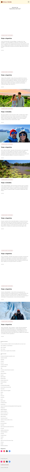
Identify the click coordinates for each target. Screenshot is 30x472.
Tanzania (2, 433)
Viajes (2, 438)
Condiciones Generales (5, 464)
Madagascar (3, 407)
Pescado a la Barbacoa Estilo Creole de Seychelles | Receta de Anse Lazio (13, 343)
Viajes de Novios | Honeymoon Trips (7, 440)
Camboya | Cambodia (4, 364)
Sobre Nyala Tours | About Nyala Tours (7, 426)
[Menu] (28, 2)
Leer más (2, 50)
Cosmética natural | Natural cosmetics (7, 369)
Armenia (2, 361)
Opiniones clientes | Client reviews (7, 35)
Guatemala (2, 388)
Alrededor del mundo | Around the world (8, 356)
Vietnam (2, 442)
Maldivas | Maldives (4, 411)
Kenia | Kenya (3, 404)
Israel (2, 399)
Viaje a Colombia (6, 112)
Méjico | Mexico (3, 416)
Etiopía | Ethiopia (4, 381)
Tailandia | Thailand (4, 431)
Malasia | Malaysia (4, 409)
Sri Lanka (2, 428)
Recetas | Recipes (4, 423)
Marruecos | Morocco (4, 412)
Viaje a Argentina (6, 38)
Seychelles (2, 424)
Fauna (2, 383)
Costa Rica (2, 371)
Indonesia (2, 395)
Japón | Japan (3, 400)
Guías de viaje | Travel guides (6, 390)
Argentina (2, 359)
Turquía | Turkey (3, 435)
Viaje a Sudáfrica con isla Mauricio (6, 345)
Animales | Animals (4, 357)
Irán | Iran (2, 397)
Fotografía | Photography (5, 385)
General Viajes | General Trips (6, 387)
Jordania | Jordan (4, 402)
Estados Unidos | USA (4, 380)
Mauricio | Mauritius (4, 414)
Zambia (2, 443)
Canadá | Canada (3, 366)
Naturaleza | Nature (4, 418)
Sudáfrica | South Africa (5, 430)
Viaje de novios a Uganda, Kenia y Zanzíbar (8, 350)
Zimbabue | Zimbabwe (4, 445)
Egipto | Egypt (3, 376)
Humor (2, 392)
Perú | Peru (2, 421)
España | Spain (3, 378)
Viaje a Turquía (3, 347)
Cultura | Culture (3, 373)
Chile (1, 368)
